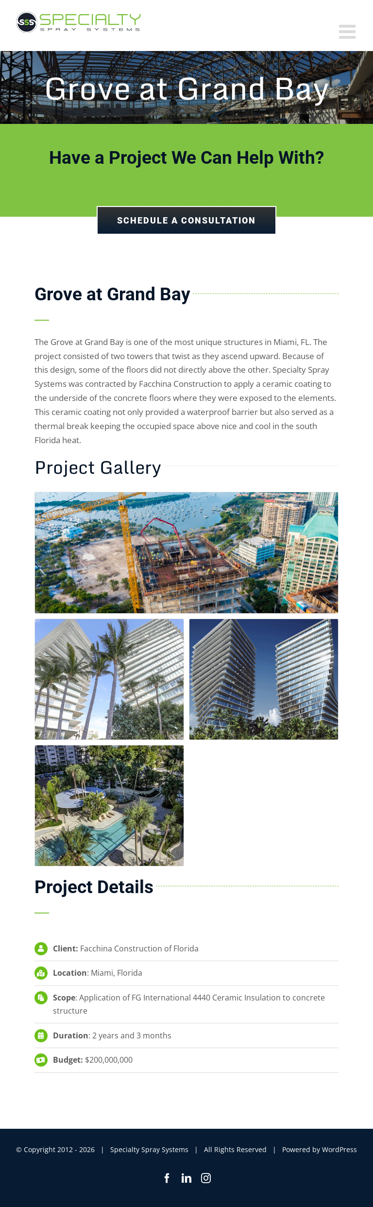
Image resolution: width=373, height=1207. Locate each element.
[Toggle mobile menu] (348, 31)
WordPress (339, 1149)
